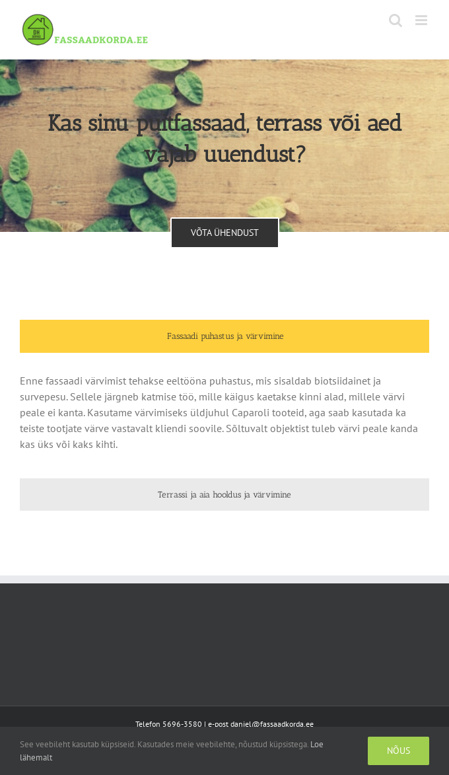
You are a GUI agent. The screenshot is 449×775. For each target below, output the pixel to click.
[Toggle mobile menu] (422, 20)
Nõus (398, 751)
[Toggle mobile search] (395, 20)
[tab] (224, 336)
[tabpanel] (224, 419)
